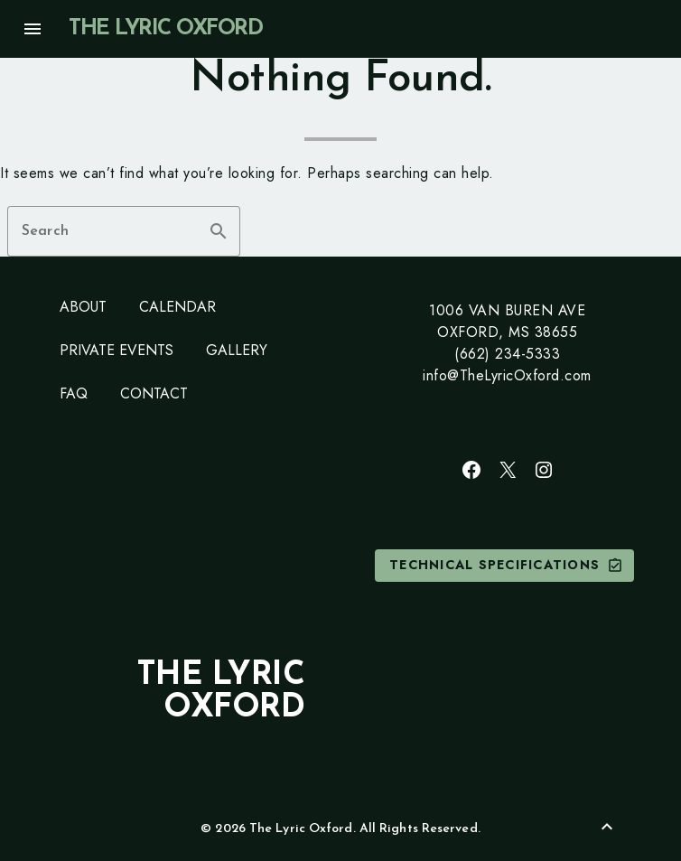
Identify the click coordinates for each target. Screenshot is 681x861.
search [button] (218, 231)
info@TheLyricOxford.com (507, 375)
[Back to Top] (607, 826)
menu (32, 29)
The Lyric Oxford (165, 29)
